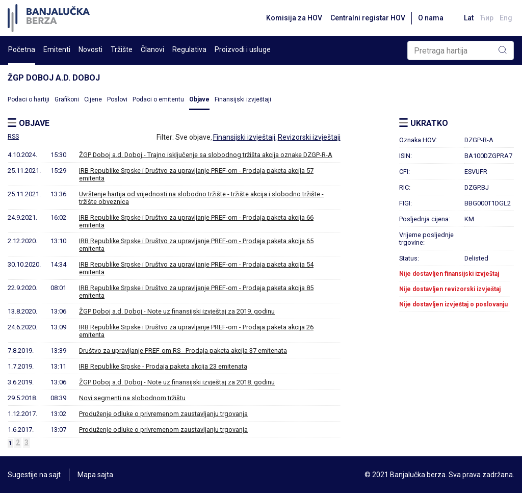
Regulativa (189, 49)
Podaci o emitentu (158, 99)
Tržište (122, 49)
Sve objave (193, 137)
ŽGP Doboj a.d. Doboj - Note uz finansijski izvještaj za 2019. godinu (177, 311)
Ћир (486, 18)
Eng (506, 18)
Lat (469, 18)
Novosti (90, 49)
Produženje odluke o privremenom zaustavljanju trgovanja (163, 414)
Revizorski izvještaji (309, 137)
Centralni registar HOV (367, 18)
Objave (199, 99)
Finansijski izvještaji (243, 99)
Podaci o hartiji (28, 99)
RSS (13, 136)
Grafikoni (67, 99)
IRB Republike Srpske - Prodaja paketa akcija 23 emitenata (163, 366)
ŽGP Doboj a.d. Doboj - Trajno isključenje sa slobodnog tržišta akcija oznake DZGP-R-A (205, 155)
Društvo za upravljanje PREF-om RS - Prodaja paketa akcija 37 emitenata (183, 350)
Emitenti (56, 49)
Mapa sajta (95, 475)
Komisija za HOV (294, 18)
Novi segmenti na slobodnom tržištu (132, 398)
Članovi (152, 49)
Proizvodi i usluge (243, 49)
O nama (430, 18)
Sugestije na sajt (34, 475)
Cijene (93, 99)
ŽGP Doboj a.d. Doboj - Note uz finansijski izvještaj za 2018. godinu (177, 382)
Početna (21, 49)
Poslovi (117, 99)
